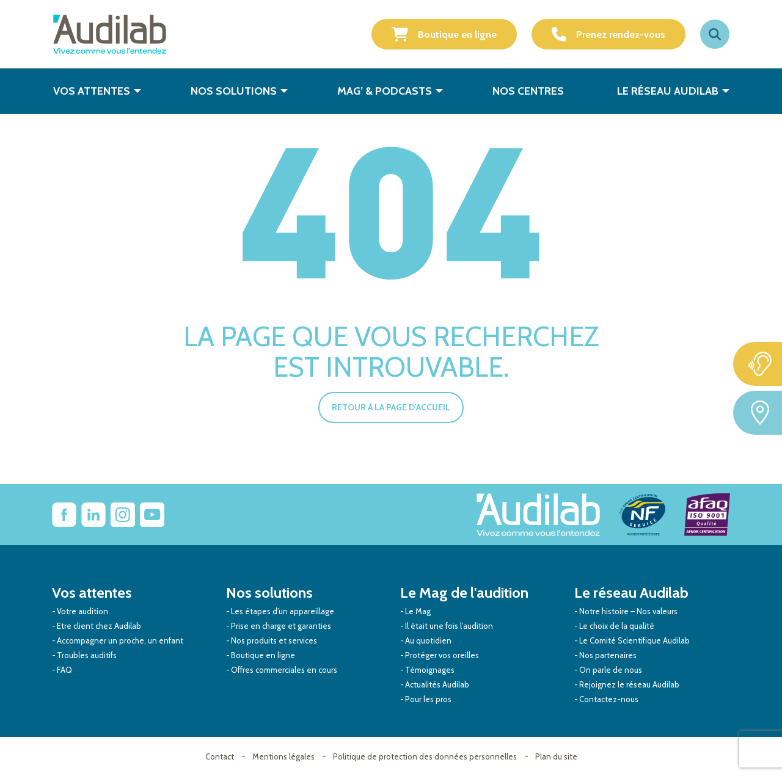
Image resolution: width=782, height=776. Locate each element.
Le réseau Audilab (667, 91)
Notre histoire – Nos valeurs (628, 611)
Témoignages (430, 670)
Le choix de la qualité (616, 626)
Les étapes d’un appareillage (282, 611)
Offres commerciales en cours (284, 670)
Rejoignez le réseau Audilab (629, 684)
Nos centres (528, 91)
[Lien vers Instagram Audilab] (123, 514)
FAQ (64, 670)
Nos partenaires (608, 655)
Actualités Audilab (437, 684)
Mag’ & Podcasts (384, 91)
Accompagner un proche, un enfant (120, 640)
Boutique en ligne (444, 34)
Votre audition (82, 611)
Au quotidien (428, 640)
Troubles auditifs (87, 655)
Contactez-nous (608, 699)
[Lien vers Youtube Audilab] (152, 514)
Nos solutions (234, 91)
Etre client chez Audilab (99, 626)
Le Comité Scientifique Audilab (634, 640)
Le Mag (418, 611)
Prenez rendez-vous (608, 34)
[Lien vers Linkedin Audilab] (93, 514)
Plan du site (556, 756)
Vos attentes (91, 91)
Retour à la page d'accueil (391, 407)
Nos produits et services (274, 640)
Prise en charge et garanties (281, 626)
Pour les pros (428, 699)
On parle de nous (610, 670)
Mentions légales (283, 756)
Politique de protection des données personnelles (425, 756)
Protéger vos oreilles (442, 655)
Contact (219, 756)
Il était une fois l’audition (449, 626)
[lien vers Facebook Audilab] (64, 514)
